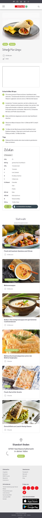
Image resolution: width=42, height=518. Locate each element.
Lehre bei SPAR (6, 497)
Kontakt (5, 499)
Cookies (28, 515)
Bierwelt (25, 476)
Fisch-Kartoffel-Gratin (13, 392)
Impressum (14, 515)
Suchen (20, 456)
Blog (24, 478)
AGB (25, 515)
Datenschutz (19, 515)
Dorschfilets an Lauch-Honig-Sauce (17, 426)
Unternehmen (6, 493)
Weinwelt (25, 474)
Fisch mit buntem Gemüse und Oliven (18, 251)
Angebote (5, 472)
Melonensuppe (9, 285)
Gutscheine (6, 480)
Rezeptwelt (25, 472)
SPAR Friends (6, 476)
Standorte (5, 478)
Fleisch (12, 44)
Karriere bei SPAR (7, 495)
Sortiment (5, 474)
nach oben (21, 517)
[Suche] (39, 6)
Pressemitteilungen (7, 491)
